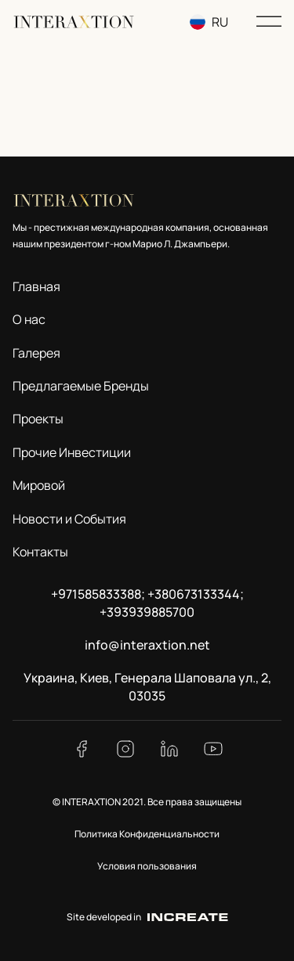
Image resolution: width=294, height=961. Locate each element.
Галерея (36, 353)
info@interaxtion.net (147, 644)
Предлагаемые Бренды (81, 385)
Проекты (38, 418)
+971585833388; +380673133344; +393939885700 (147, 602)
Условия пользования (147, 866)
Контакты (40, 551)
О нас (29, 319)
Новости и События (69, 518)
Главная (36, 286)
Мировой (39, 485)
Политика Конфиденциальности (147, 833)
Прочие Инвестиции (72, 452)
